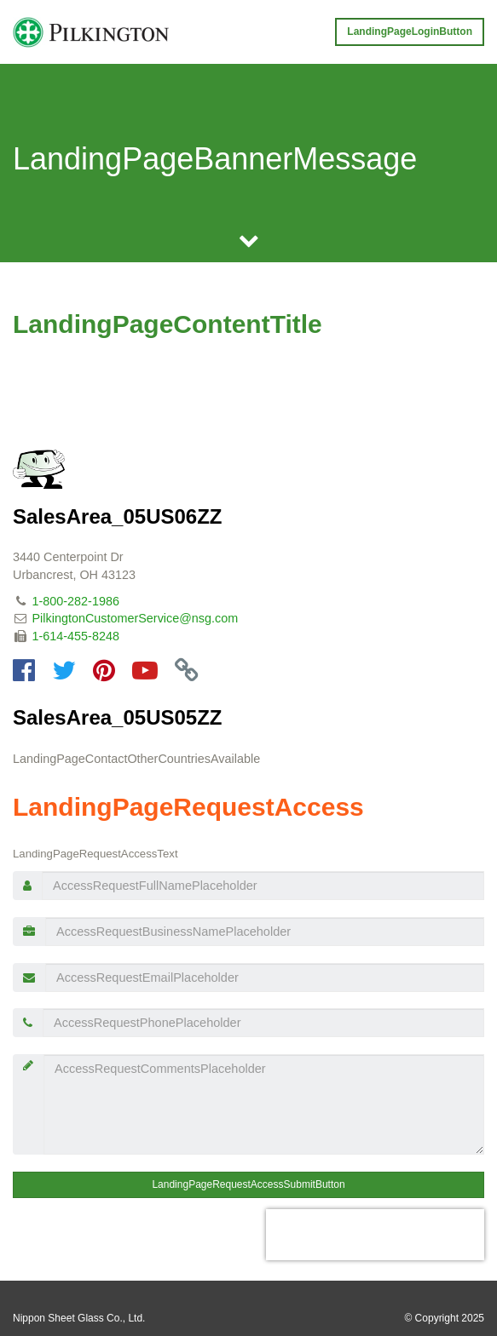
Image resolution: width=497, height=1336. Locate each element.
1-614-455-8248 (75, 636)
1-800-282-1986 (75, 601)
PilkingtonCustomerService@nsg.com (135, 618)
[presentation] (375, 1234)
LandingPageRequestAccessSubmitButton (248, 1184)
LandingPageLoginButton (409, 31)
